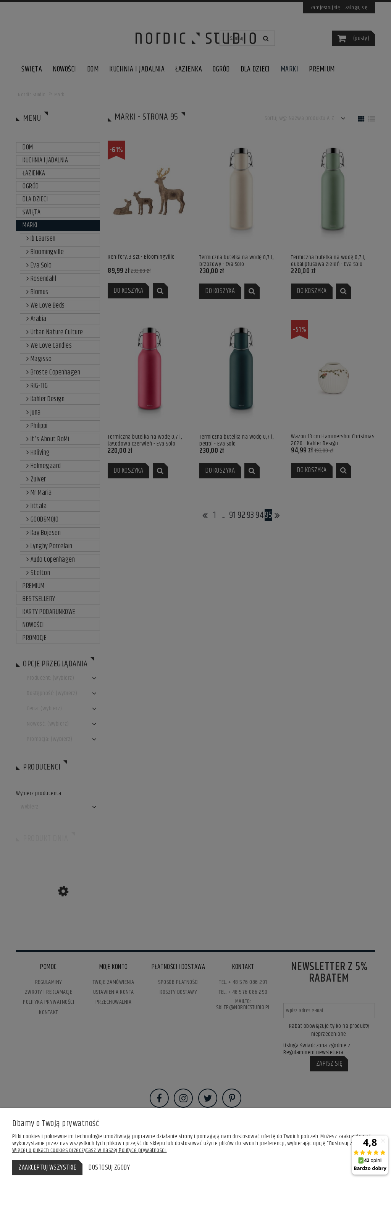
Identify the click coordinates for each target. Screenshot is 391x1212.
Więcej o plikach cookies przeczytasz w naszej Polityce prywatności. (89, 1150)
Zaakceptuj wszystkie (47, 1167)
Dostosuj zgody (109, 1167)
